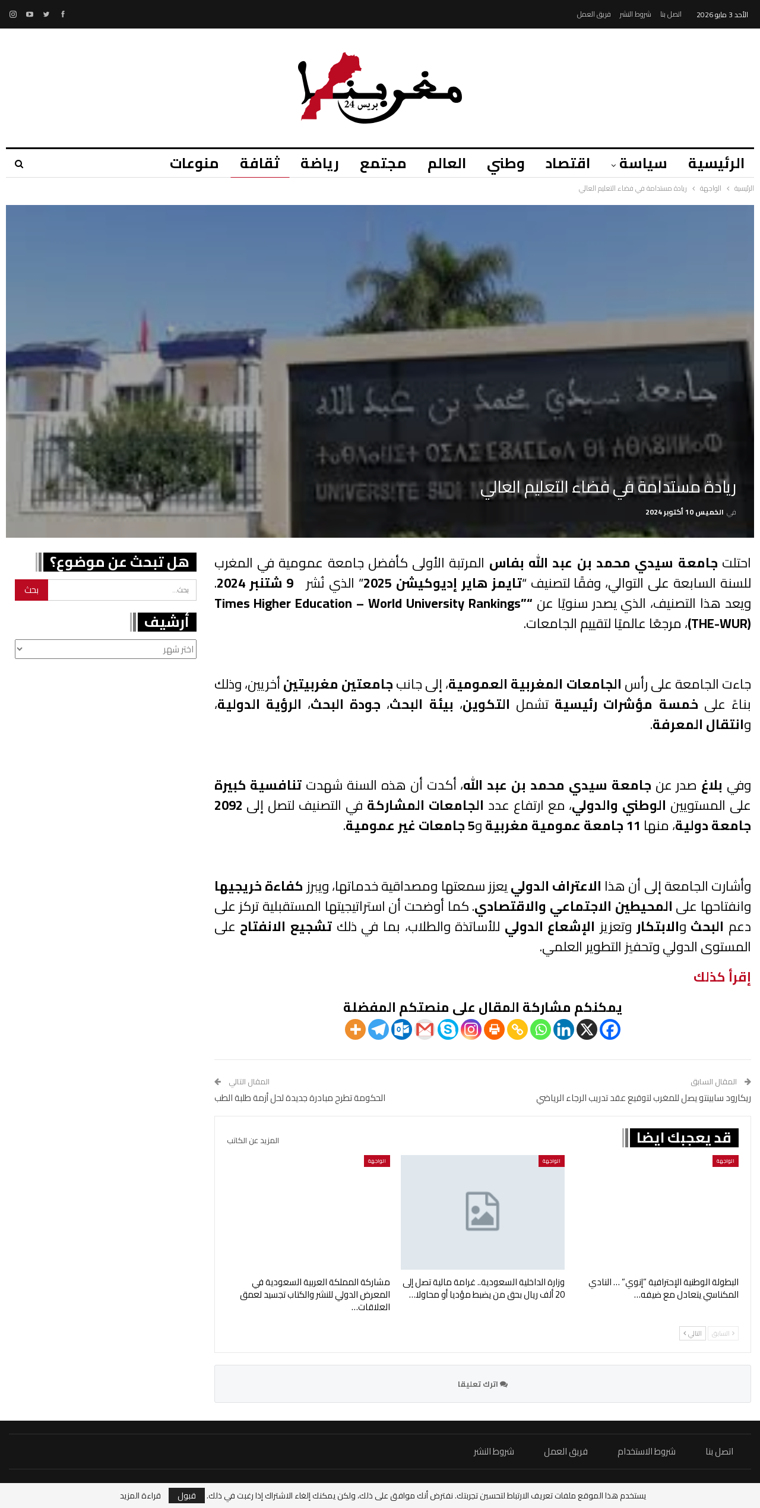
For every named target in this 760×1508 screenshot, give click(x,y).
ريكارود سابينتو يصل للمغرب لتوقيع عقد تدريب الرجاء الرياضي (643, 1097)
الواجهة (725, 1161)
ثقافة (260, 163)
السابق (723, 1333)
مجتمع (383, 163)
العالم (447, 163)
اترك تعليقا (483, 1384)
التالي (692, 1333)
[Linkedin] (563, 1029)
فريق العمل (594, 14)
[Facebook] (610, 1029)
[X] (587, 1029)
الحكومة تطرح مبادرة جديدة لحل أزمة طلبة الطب (299, 1097)
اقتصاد (568, 163)
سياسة (643, 163)
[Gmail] (424, 1029)
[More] (355, 1029)
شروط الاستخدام (647, 1451)
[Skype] (448, 1029)
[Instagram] (471, 1029)
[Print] (494, 1029)
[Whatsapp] (540, 1029)
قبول (187, 1495)
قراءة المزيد (140, 1495)
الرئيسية (716, 163)
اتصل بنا (671, 14)
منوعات (194, 163)
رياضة (319, 163)
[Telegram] (378, 1029)
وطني (506, 163)
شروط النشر (635, 14)
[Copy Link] (517, 1029)
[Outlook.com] (401, 1029)
